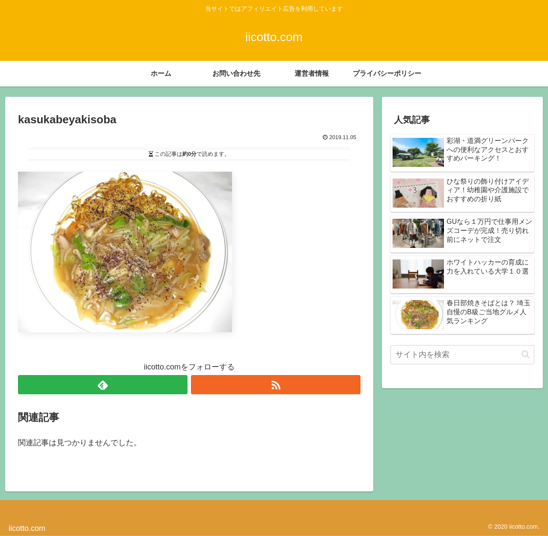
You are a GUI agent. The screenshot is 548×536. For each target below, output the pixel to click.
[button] (525, 354)
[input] (462, 354)
